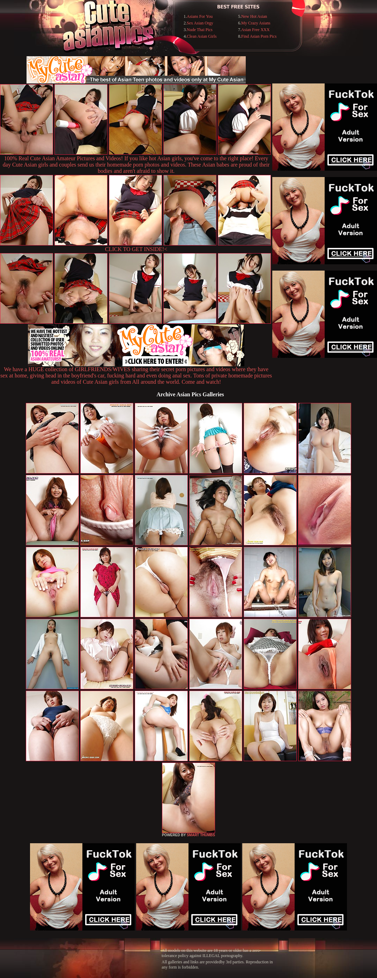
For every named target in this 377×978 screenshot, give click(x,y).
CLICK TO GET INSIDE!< (136, 249)
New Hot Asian (254, 16)
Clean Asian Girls (201, 36)
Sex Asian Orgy (200, 23)
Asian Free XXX (255, 29)
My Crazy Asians (255, 23)
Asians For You (200, 16)
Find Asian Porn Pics (258, 36)
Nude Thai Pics (200, 29)
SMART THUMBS (201, 835)
